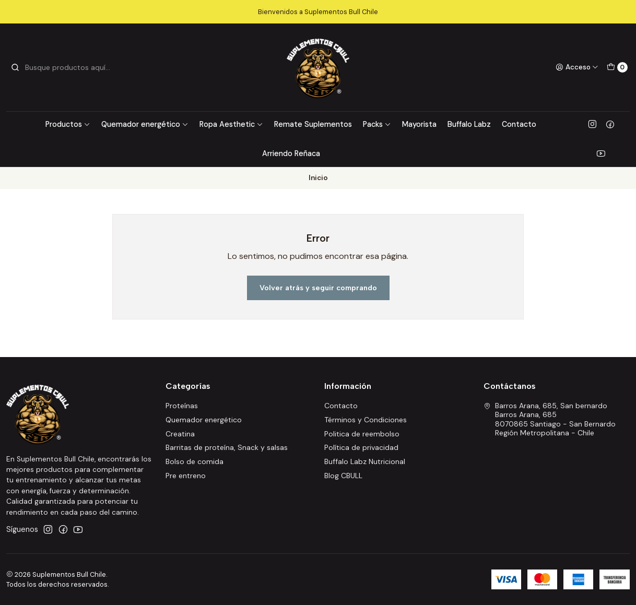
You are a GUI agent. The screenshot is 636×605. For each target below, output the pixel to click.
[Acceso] (577, 67)
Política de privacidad (361, 447)
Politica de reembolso (361, 433)
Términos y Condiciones (365, 419)
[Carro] (617, 67)
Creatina (180, 433)
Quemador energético (145, 124)
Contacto (519, 124)
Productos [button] (67, 124)
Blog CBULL (343, 475)
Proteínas (182, 405)
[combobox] (63, 67)
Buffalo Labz (469, 124)
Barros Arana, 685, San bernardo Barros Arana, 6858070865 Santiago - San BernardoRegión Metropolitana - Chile (550, 419)
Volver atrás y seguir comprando (318, 287)
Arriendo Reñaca (291, 153)
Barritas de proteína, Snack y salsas (227, 447)
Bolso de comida (194, 461)
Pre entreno (186, 475)
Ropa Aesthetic (231, 124)
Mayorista (419, 124)
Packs (377, 124)
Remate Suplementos (313, 124)
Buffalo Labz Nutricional (364, 461)
